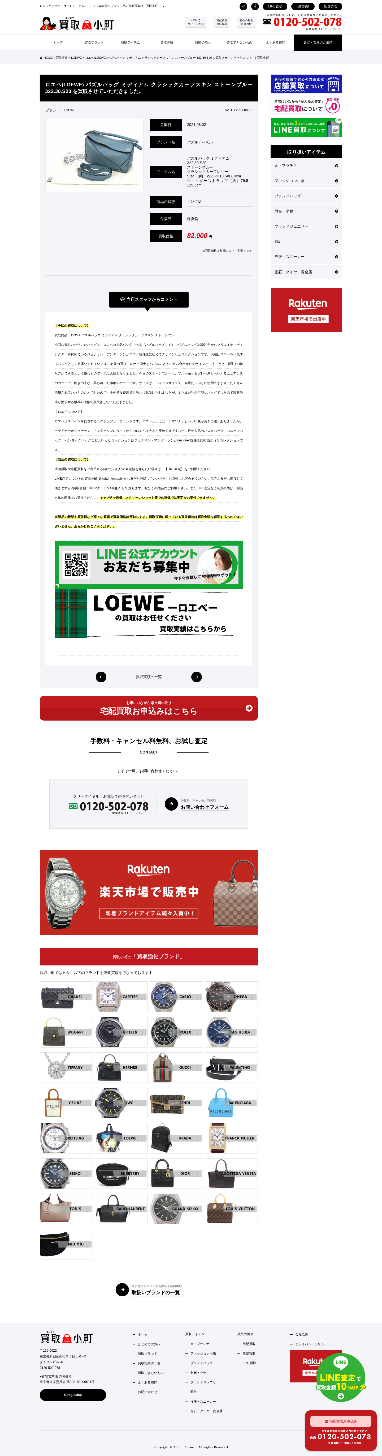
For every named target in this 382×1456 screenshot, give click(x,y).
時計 (306, 241)
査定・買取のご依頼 (317, 42)
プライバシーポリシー (311, 1344)
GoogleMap (73, 1395)
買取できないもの (239, 42)
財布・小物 (306, 211)
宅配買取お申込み (341, 1421)
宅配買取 (303, 6)
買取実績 (166, 42)
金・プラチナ (306, 165)
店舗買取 (330, 6)
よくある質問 (275, 42)
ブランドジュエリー (306, 226)
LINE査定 (275, 6)
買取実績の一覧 (149, 677)
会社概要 (301, 1334)
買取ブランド (94, 42)
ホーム (142, 1334)
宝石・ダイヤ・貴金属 (306, 272)
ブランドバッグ (306, 196)
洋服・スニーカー (306, 256)
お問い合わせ (147, 1392)
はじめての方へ (149, 1344)
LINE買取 (250, 1363)
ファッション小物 (306, 180)
